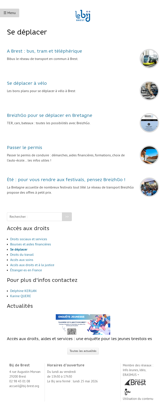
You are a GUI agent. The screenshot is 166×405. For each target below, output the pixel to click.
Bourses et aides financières (30, 244)
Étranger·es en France (26, 270)
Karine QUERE (20, 296)
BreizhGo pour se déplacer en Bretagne (49, 116)
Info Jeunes (130, 370)
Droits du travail (22, 255)
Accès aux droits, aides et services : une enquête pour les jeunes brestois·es (79, 327)
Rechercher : (18, 216)
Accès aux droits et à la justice (32, 265)
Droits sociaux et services (28, 239)
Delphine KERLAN (23, 291)
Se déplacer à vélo (27, 84)
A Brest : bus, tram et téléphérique (44, 51)
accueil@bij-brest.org (24, 386)
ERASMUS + (131, 375)
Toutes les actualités (83, 351)
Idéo (142, 370)
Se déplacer (18, 249)
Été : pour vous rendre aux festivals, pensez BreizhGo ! (66, 180)
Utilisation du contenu (138, 399)
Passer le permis (24, 148)
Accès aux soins (21, 260)
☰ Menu (9, 13)
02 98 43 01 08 (19, 381)
